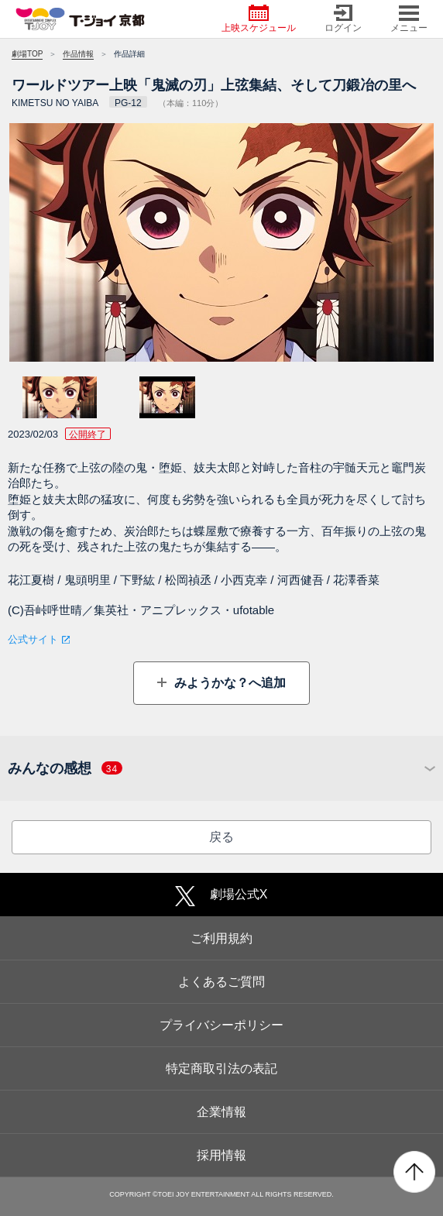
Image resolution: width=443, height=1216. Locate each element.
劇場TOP (27, 54)
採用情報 (221, 1155)
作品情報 (78, 54)
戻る (221, 836)
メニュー (409, 19)
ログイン (343, 19)
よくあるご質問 (221, 981)
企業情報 (221, 1111)
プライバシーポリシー (221, 1025)
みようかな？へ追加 (227, 682)
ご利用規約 (221, 938)
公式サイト (33, 639)
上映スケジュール (259, 19)
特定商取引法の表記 (221, 1068)
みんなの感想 (65, 768)
